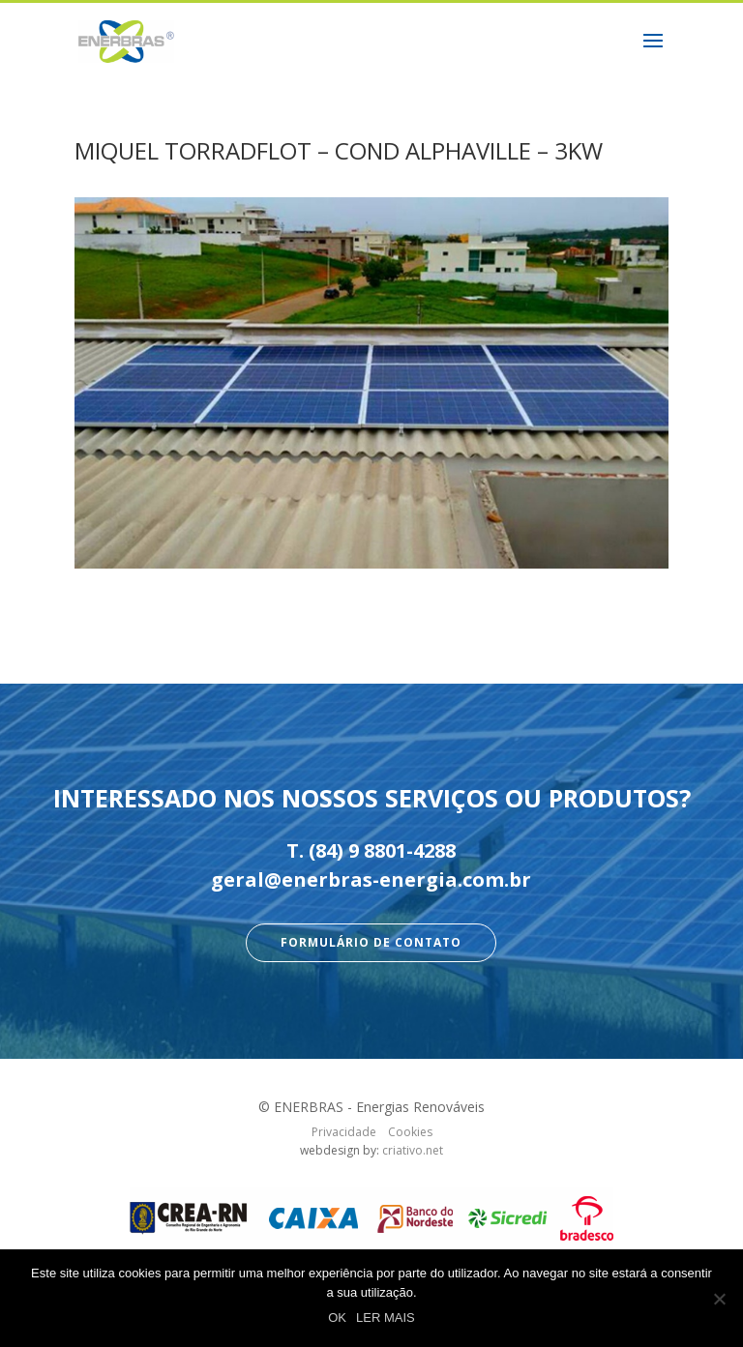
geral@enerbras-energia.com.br (371, 879)
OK (337, 1317)
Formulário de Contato (371, 942)
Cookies (410, 1132)
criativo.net (412, 1150)
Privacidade (344, 1132)
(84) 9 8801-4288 (382, 850)
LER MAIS (385, 1317)
